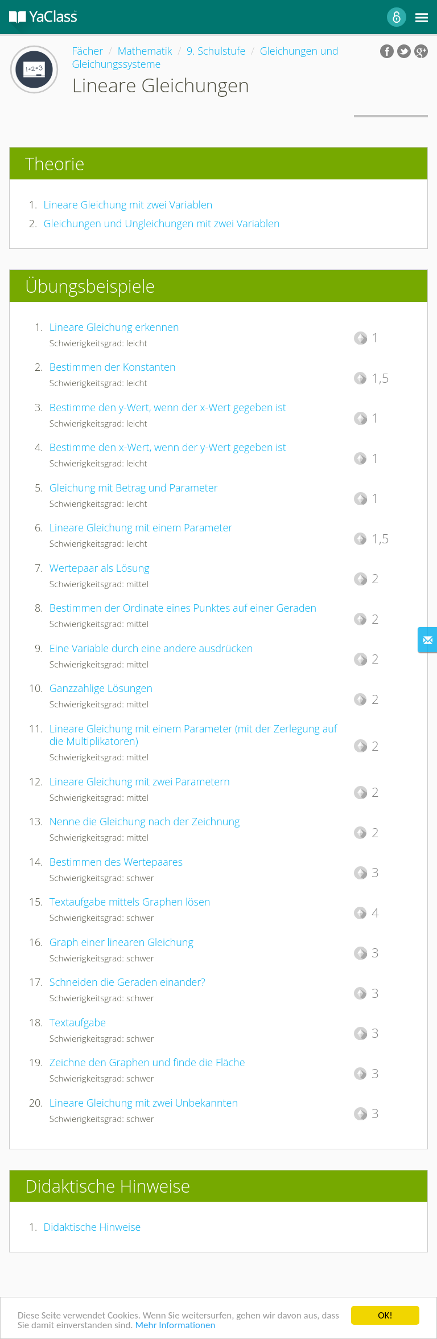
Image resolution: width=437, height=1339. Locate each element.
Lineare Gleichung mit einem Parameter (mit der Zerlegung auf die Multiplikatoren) (193, 735)
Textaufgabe (78, 1022)
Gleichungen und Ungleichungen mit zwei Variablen (162, 223)
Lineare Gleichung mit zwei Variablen (128, 204)
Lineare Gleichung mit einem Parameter (141, 527)
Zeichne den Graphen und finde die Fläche (147, 1062)
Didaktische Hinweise (92, 1227)
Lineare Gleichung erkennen (114, 327)
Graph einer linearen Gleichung (121, 942)
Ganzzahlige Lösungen (101, 688)
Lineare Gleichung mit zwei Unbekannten (144, 1102)
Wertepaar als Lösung (100, 568)
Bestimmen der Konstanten (113, 367)
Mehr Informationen (175, 1326)
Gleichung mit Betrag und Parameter (134, 487)
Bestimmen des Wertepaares (116, 862)
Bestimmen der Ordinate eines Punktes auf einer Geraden (183, 608)
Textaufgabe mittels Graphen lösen (130, 901)
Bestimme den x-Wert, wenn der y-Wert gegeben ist (168, 447)
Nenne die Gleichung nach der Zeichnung (145, 821)
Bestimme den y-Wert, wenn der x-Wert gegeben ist (168, 407)
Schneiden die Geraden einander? (127, 982)
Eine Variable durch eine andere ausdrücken (151, 648)
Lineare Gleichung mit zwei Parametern (140, 781)
